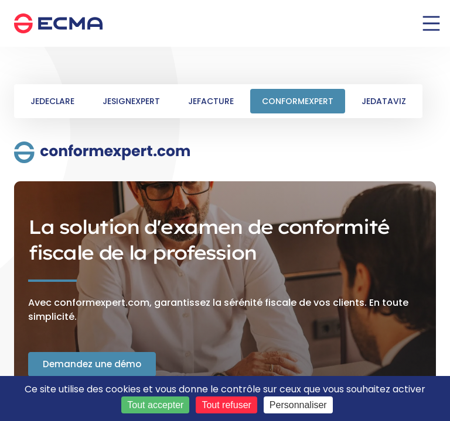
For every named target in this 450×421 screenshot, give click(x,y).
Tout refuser (226, 405)
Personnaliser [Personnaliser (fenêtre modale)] (298, 405)
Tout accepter (155, 405)
